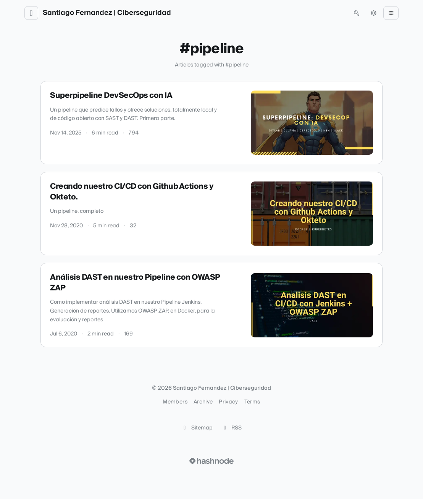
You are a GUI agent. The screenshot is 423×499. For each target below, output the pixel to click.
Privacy (228, 402)
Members (175, 402)
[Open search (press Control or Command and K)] (356, 13)
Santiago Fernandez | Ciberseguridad (107, 13)
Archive (203, 402)
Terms (252, 402)
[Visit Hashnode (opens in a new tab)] (211, 460)
